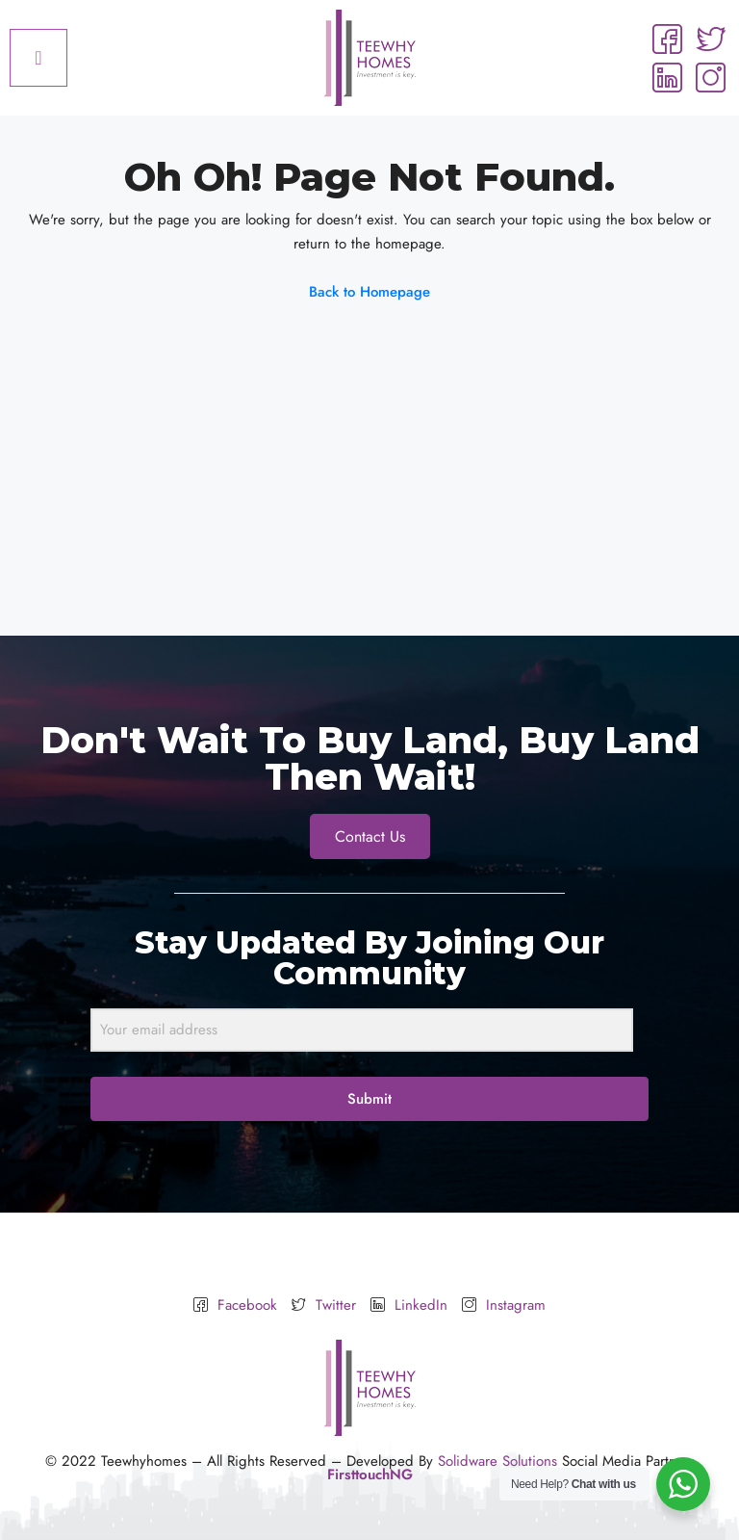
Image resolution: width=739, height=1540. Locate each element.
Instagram (504, 1306)
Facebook (235, 1306)
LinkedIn (408, 1306)
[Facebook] (666, 38)
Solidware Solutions (497, 1461)
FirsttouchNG (370, 1474)
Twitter (324, 1306)
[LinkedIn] (666, 77)
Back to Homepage (369, 291)
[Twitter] (710, 38)
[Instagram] (710, 77)
